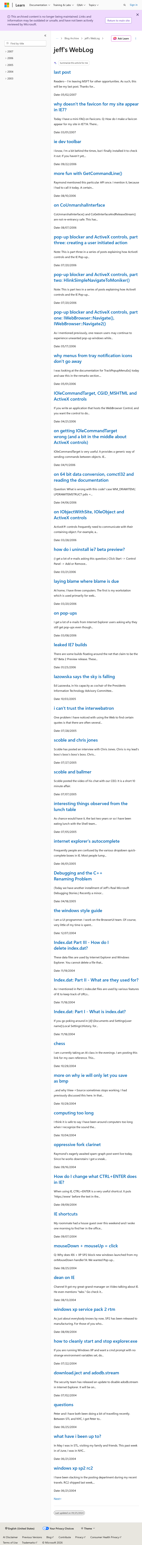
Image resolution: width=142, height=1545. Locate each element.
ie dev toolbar (67, 141)
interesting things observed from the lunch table (91, 806)
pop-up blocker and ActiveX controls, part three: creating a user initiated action (96, 239)
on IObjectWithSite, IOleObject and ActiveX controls (89, 514)
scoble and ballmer (72, 772)
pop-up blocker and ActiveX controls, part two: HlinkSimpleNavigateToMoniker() (96, 277)
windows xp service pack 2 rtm (84, 1309)
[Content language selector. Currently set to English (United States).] (20, 1528)
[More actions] (136, 38)
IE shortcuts (66, 1214)
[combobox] (25, 43)
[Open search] (124, 5)
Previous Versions (32, 1537)
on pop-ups (65, 613)
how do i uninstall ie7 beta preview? (89, 549)
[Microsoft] (6, 5)
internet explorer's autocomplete (87, 841)
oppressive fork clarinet (77, 1144)
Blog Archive (72, 38)
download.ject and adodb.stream (86, 1372)
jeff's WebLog (92, 38)
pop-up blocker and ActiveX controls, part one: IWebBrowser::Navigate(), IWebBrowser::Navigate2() (96, 317)
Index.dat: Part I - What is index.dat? (90, 1011)
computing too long (74, 1113)
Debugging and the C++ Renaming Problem (78, 876)
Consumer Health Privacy (104, 1537)
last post (62, 72)
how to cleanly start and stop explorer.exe (95, 1341)
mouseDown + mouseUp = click (86, 1245)
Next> (58, 1499)
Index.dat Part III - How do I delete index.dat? (81, 945)
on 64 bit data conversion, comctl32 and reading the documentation (94, 477)
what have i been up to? (77, 1436)
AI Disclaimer (10, 1537)
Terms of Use (10, 1542)
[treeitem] (25, 52)
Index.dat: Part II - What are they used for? (96, 980)
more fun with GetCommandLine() (88, 173)
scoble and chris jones (76, 740)
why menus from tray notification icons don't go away (93, 358)
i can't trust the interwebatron (84, 708)
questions (63, 1404)
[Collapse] (45, 35)
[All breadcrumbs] (57, 38)
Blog (48, 1537)
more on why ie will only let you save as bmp (90, 1078)
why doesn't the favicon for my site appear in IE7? (96, 107)
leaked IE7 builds (70, 644)
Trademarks (28, 1542)
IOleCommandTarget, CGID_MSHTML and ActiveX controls (95, 396)
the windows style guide (78, 910)
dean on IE (64, 1277)
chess (59, 1043)
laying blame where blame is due (86, 581)
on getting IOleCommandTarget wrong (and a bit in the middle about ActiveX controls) (90, 436)
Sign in (134, 4)
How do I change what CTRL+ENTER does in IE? (95, 1179)
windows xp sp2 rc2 (73, 1468)
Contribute (65, 1537)
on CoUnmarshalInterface (79, 205)
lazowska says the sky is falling (84, 676)
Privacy (79, 1537)
